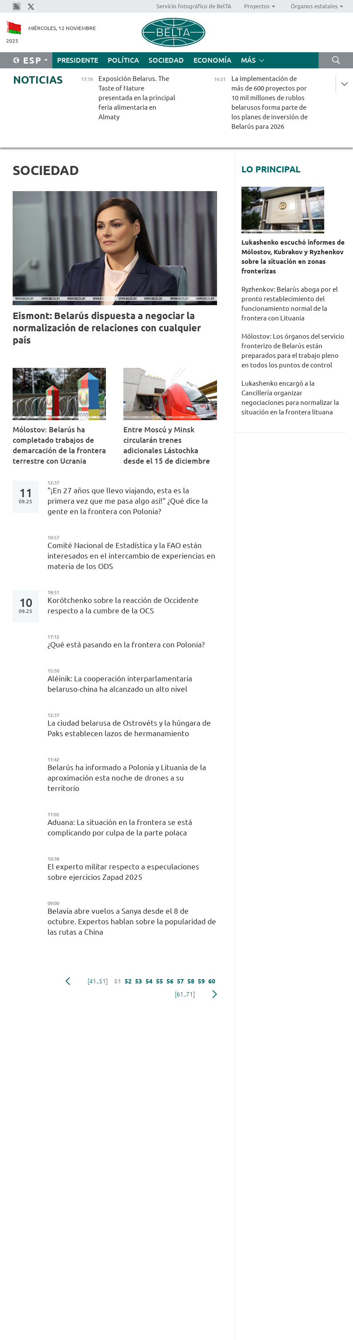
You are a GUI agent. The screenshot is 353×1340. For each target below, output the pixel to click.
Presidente (77, 60)
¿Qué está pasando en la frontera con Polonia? (126, 644)
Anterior (67, 981)
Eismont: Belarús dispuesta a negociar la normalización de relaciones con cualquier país (107, 327)
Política (123, 60)
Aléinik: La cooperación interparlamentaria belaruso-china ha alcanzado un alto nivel (120, 683)
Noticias (38, 80)
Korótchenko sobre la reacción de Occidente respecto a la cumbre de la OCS (123, 605)
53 (138, 981)
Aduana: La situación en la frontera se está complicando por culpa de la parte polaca (120, 827)
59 (201, 981)
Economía (212, 60)
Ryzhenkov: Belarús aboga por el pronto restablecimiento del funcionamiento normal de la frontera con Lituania (289, 304)
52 (128, 981)
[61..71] (185, 994)
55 (159, 981)
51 (117, 981)
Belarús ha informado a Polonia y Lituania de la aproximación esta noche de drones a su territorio (127, 777)
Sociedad (166, 60)
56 (169, 981)
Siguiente (214, 994)
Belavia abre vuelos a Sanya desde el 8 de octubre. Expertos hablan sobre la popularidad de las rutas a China (132, 921)
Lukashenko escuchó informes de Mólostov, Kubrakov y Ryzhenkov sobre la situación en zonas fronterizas (293, 257)
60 (211, 981)
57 (180, 981)
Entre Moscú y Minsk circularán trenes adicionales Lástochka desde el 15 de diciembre (166, 445)
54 (149, 981)
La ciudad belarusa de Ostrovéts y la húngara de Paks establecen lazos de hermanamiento (129, 728)
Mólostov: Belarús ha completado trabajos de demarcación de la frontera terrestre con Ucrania (59, 445)
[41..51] (98, 981)
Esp (32, 60)
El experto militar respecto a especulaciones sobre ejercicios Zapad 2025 (123, 871)
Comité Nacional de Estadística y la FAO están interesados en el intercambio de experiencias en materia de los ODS (131, 555)
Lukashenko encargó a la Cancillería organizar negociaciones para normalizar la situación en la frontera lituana (290, 398)
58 (190, 981)
